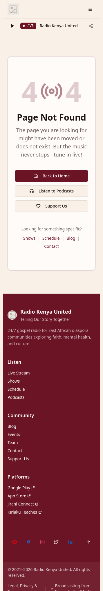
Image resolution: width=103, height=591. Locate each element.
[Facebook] (28, 542)
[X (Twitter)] (56, 542)
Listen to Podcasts (51, 191)
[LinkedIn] (70, 542)
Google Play (21, 487)
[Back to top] (89, 542)
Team (13, 442)
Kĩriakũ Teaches (25, 512)
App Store (19, 496)
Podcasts (16, 397)
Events (14, 434)
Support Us (51, 206)
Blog (70, 238)
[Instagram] (42, 542)
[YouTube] (14, 542)
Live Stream (19, 373)
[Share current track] (90, 25)
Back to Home (51, 176)
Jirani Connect (23, 504)
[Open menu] (90, 9)
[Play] (12, 25)
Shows (29, 238)
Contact (51, 246)
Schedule (51, 238)
